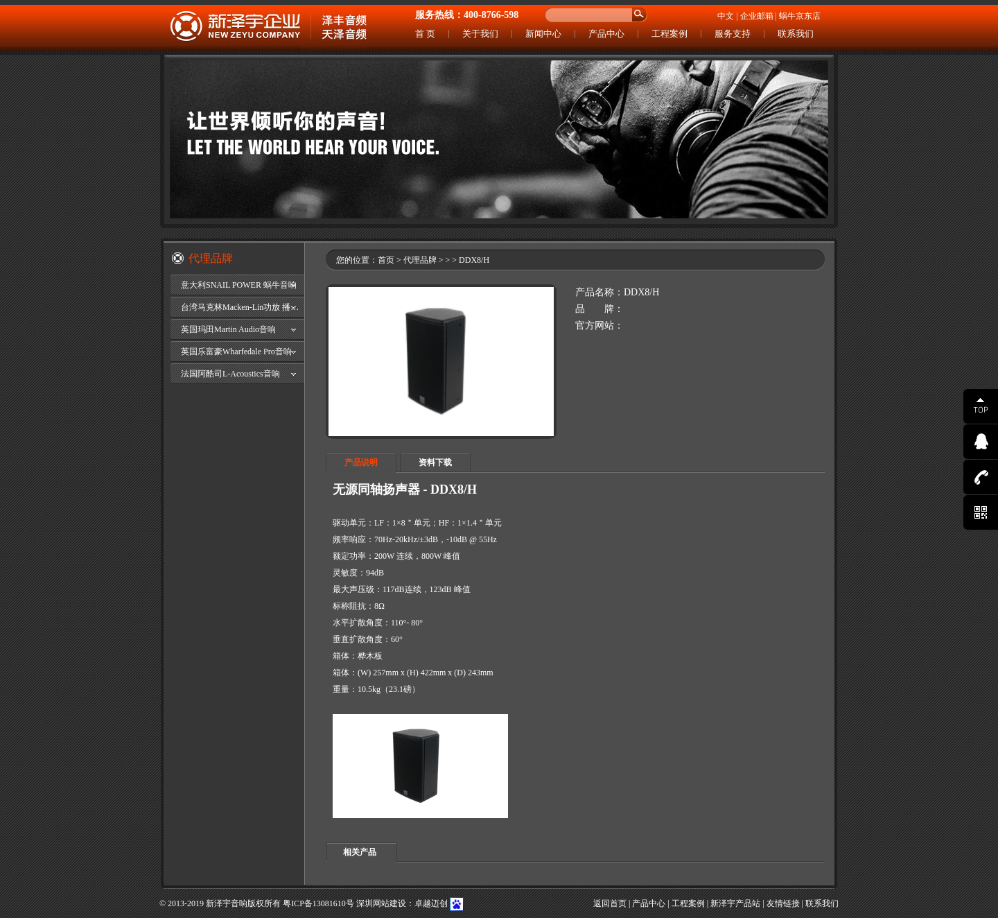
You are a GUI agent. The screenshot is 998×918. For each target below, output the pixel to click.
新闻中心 (543, 33)
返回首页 (610, 903)
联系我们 (796, 33)
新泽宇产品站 (735, 903)
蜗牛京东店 (800, 16)
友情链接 (783, 903)
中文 (725, 16)
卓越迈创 (431, 903)
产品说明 (361, 462)
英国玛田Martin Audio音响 (228, 329)
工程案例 (669, 33)
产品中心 (606, 33)
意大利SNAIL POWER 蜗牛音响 (239, 285)
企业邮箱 (756, 16)
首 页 (425, 33)
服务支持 (733, 33)
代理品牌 (420, 260)
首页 (386, 260)
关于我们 (480, 33)
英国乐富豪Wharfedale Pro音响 (236, 351)
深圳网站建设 (381, 903)
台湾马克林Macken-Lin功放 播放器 (242, 307)
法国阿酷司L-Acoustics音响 (230, 374)
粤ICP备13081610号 (318, 903)
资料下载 (435, 462)
